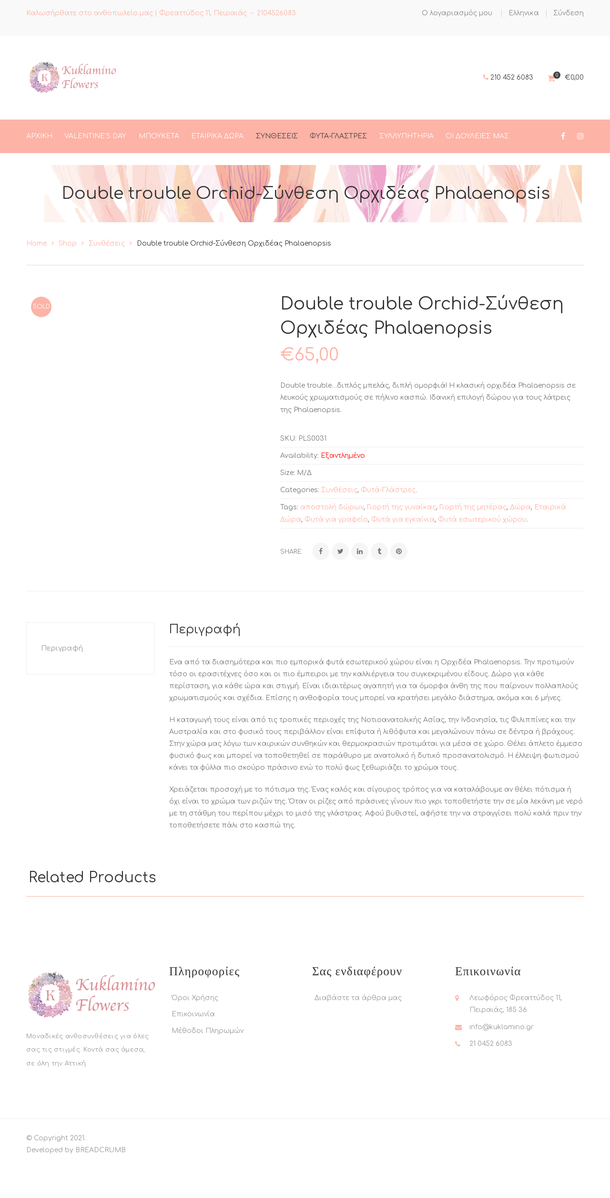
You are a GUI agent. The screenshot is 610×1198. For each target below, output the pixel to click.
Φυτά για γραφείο (336, 553)
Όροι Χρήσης (195, 1031)
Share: (291, 585)
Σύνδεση (568, 13)
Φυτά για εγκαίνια (403, 553)
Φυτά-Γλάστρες (388, 523)
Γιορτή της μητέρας (473, 540)
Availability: (299, 489)
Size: (287, 506)
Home (36, 276)
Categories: (299, 523)
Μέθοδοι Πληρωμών (208, 1064)
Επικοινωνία (193, 1047)
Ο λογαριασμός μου (457, 13)
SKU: (288, 471)
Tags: (289, 540)
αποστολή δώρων (332, 540)
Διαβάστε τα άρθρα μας (358, 1031)
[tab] (90, 681)
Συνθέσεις (107, 276)
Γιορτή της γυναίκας (401, 540)
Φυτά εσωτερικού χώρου (482, 553)
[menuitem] (523, 13)
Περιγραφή (62, 682)
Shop (68, 276)
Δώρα (520, 540)
